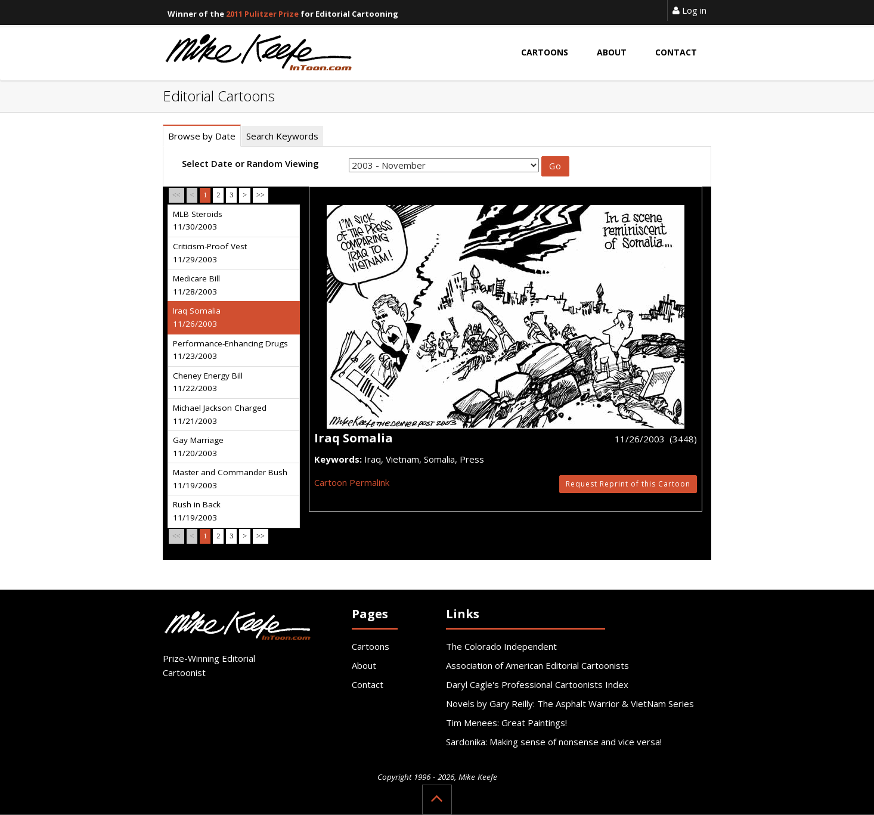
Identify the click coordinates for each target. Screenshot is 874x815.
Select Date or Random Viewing (250, 163)
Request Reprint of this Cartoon (628, 484)
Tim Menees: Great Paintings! (506, 723)
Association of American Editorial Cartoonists (537, 665)
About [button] (612, 52)
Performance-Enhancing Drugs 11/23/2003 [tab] (230, 350)
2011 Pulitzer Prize (262, 13)
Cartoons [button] (544, 52)
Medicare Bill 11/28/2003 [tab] (196, 285)
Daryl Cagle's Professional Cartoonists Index (537, 684)
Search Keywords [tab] (282, 136)
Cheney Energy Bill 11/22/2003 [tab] (208, 382)
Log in (689, 10)
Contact (367, 684)
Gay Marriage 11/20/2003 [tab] (198, 446)
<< (176, 195)
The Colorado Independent (501, 646)
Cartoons (370, 646)
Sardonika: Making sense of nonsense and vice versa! (554, 742)
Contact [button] (676, 52)
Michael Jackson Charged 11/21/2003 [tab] (219, 414)
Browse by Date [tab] (201, 136)
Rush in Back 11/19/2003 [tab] (197, 511)
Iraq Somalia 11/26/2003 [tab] (197, 317)
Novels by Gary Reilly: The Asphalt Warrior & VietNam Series (570, 703)
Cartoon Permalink (351, 482)
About (364, 665)
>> (260, 195)
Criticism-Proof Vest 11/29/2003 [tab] (210, 253)
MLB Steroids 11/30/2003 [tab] (197, 221)
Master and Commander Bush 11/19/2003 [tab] (230, 479)
